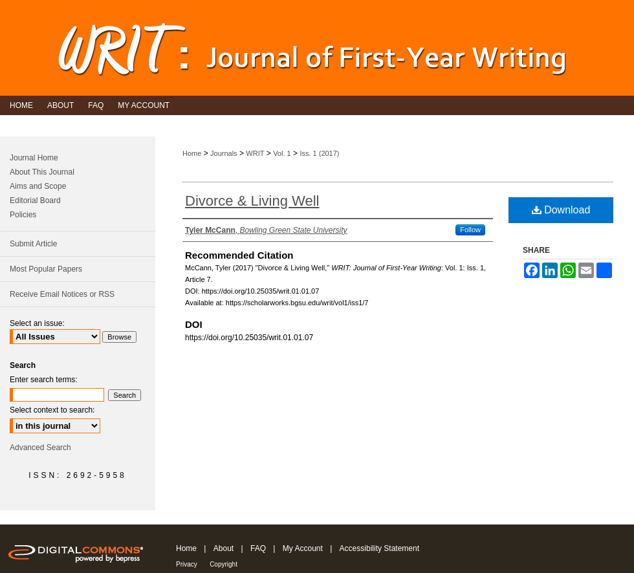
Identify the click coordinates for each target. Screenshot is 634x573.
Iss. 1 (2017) (319, 153)
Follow (470, 229)
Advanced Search (40, 447)
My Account (303, 548)
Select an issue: (37, 323)
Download (561, 209)
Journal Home (34, 157)
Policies (23, 214)
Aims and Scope (38, 186)
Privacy (186, 564)
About (223, 548)
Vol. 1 (282, 153)
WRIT (255, 153)
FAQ (258, 548)
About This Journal (42, 172)
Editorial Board (35, 200)
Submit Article (33, 243)
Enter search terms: (44, 379)
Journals (223, 153)
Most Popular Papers (46, 269)
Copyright (223, 564)
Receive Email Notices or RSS (62, 294)
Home (191, 153)
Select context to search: (52, 410)
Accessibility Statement (379, 548)
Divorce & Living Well (252, 201)
